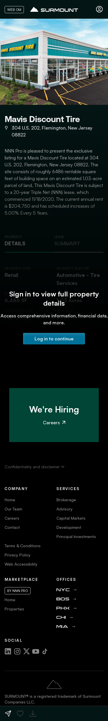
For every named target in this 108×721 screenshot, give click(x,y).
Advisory (64, 508)
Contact (12, 527)
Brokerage (66, 499)
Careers (54, 422)
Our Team (13, 508)
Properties (14, 608)
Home (10, 499)
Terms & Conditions (23, 545)
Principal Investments (76, 536)
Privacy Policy (18, 554)
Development (68, 527)
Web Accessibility (21, 564)
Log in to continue (54, 339)
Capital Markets (71, 518)
